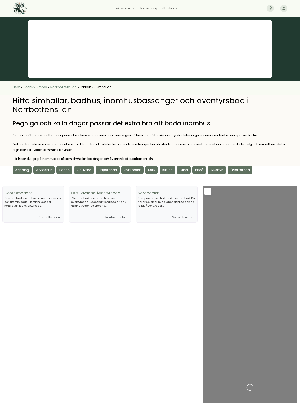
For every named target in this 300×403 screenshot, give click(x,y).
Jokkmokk (132, 169)
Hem (16, 87)
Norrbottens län (63, 87)
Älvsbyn (216, 169)
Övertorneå (240, 169)
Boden (64, 169)
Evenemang (148, 8)
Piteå (199, 169)
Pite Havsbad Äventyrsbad (95, 193)
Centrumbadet (18, 193)
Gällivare (84, 169)
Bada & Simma (35, 87)
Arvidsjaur (44, 169)
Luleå (184, 169)
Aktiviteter (123, 8)
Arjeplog (22, 169)
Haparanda (107, 169)
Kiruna (167, 169)
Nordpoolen (149, 193)
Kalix (151, 169)
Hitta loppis (170, 8)
